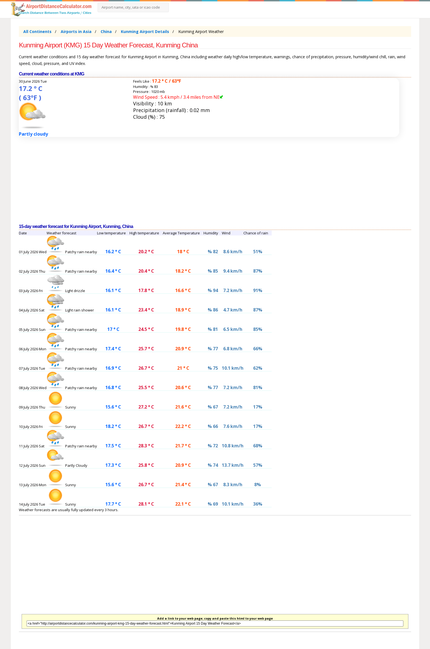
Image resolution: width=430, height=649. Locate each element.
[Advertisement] (185, 180)
